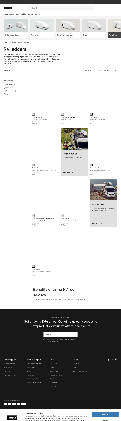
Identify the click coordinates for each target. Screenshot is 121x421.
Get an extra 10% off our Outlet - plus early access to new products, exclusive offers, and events (60, 324)
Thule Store (53, 386)
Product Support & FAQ (34, 382)
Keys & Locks (31, 367)
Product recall (31, 375)
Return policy (8, 371)
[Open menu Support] (38, 14)
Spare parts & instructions (34, 364)
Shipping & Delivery (9, 364)
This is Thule (53, 364)
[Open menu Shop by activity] (22, 14)
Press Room (53, 379)
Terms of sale (8, 367)
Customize (105, 409)
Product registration (33, 379)
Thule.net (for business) (56, 375)
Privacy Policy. (68, 339)
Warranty (29, 371)
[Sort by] (110, 70)
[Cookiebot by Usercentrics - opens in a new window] (12, 417)
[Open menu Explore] (31, 14)
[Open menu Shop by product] (10, 14)
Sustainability (54, 371)
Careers (52, 367)
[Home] (16, 8)
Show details (29, 417)
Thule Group (53, 382)
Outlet (75, 367)
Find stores (76, 364)
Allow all (105, 403)
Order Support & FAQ (10, 375)
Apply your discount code (80, 371)
